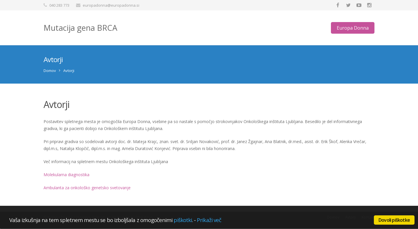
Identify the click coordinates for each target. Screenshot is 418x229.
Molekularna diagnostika (66, 174)
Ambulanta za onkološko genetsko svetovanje (87, 187)
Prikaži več (209, 219)
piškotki (183, 219)
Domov (50, 70)
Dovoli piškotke (394, 220)
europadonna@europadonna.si (111, 5)
